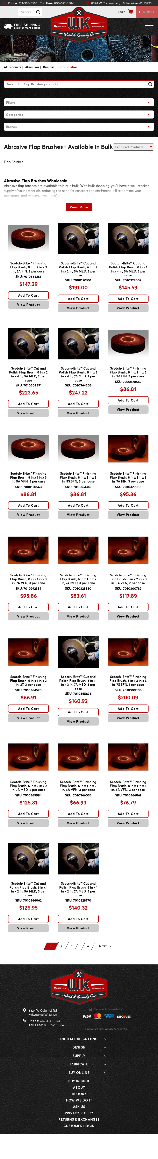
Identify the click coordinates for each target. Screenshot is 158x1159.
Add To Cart (28, 299)
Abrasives (33, 67)
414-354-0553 (50, 1046)
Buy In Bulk (79, 1106)
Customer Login (79, 1150)
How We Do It (79, 1125)
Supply (79, 1080)
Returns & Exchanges (79, 1144)
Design (79, 1072)
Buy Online (79, 1097)
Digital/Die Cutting (79, 1064)
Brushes (51, 67)
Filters (10, 102)
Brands (11, 126)
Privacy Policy (79, 1138)
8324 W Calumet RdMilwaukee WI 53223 (43, 1037)
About (79, 1112)
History (79, 1119)
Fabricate (79, 1089)
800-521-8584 (54, 1050)
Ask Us (79, 1131)
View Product (28, 308)
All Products (13, 67)
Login (121, 12)
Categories (14, 114)
